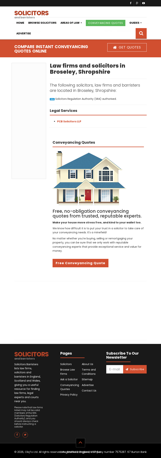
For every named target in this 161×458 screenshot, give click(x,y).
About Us (87, 364)
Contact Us (89, 390)
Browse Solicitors (42, 23)
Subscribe (135, 369)
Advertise (23, 33)
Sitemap (87, 379)
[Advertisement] (29, 121)
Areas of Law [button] (70, 23)
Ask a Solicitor (69, 379)
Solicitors (66, 364)
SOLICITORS (80, 13)
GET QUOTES (127, 47)
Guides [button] (134, 23)
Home (20, 23)
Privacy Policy (69, 394)
